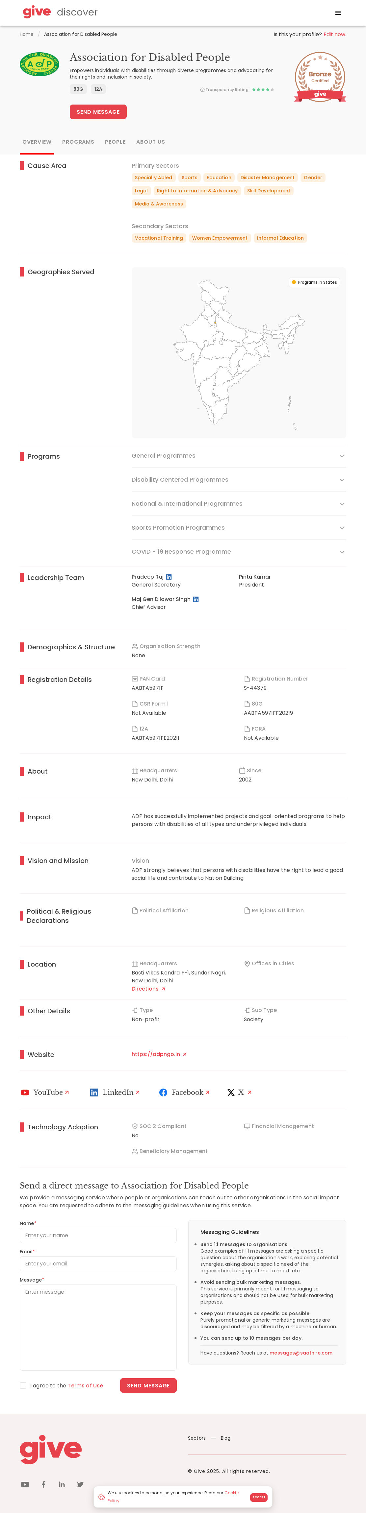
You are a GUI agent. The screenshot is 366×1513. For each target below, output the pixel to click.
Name (28, 1223)
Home (27, 34)
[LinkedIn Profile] (169, 577)
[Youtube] (46, 1092)
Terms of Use (85, 1385)
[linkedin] (62, 1485)
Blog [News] (221, 1438)
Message (32, 1280)
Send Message (98, 112)
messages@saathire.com (301, 1353)
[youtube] (25, 1485)
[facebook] (43, 1485)
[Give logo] (99, 1449)
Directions (148, 989)
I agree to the (66, 1385)
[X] (241, 1092)
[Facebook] (185, 1092)
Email (27, 1251)
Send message (148, 1385)
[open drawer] (338, 13)
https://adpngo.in (159, 1054)
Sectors (197, 1438)
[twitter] (80, 1485)
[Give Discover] (59, 13)
